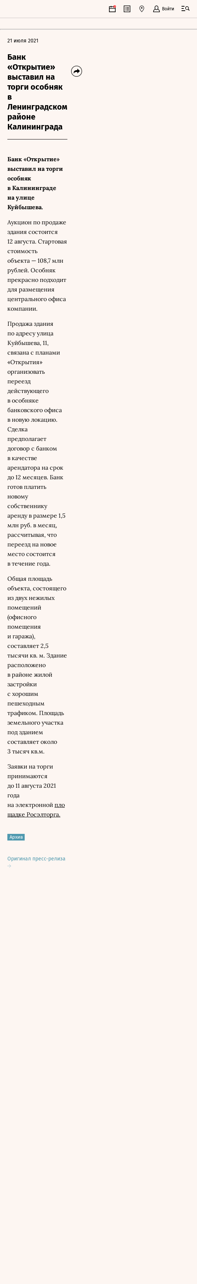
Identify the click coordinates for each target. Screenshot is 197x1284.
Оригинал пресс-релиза (36, 862)
